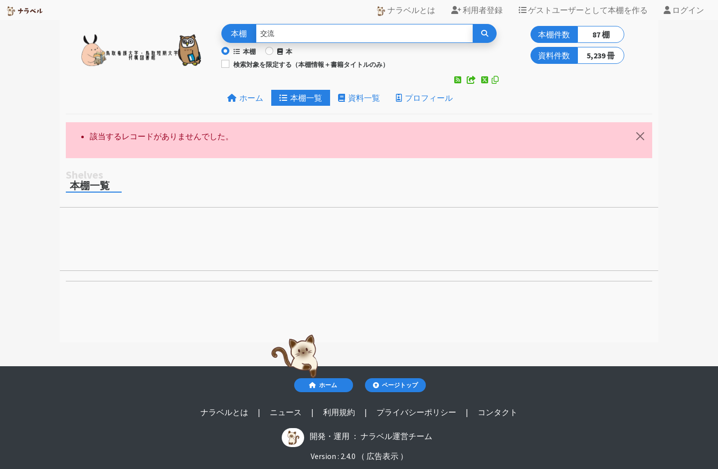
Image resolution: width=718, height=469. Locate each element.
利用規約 (340, 412)
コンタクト (498, 412)
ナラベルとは (405, 10)
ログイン (684, 10)
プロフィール (424, 98)
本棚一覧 (300, 98)
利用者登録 (477, 10)
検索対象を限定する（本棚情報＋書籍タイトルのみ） (311, 64)
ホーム (245, 98)
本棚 (244, 51)
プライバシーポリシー (417, 412)
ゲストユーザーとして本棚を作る (583, 10)
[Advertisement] (359, 242)
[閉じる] (640, 136)
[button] (458, 80)
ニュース (286, 412)
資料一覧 (359, 98)
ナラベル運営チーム (396, 436)
